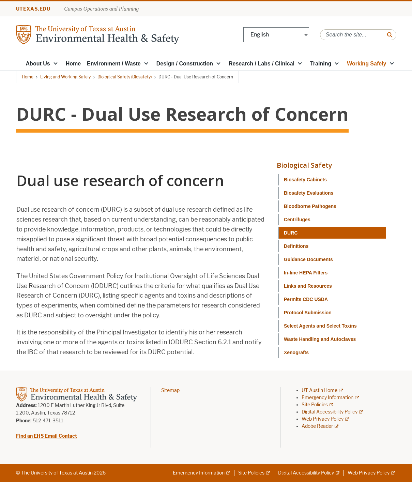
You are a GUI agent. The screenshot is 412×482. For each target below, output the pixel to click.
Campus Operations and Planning (101, 9)
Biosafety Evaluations (309, 193)
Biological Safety (304, 165)
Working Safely (366, 63)
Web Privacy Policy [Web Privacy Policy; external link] (323, 419)
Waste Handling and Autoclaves (320, 339)
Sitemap (170, 390)
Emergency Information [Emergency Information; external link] (327, 398)
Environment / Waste (114, 63)
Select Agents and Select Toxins (320, 326)
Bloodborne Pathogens (310, 206)
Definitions (296, 246)
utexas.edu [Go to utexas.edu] (33, 9)
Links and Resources (308, 286)
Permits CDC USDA (306, 299)
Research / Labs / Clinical (261, 63)
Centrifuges (297, 219)
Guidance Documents (308, 259)
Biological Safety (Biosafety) (124, 76)
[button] (55, 63)
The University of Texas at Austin (57, 473)
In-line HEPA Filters (305, 272)
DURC (290, 233)
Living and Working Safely (65, 76)
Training (320, 63)
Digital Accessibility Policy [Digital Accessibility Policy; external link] (329, 412)
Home (73, 63)
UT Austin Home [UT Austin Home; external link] (319, 390)
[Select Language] (276, 35)
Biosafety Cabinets (305, 179)
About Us (38, 63)
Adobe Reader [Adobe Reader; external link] (317, 426)
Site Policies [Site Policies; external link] (315, 405)
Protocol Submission (308, 312)
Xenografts (296, 352)
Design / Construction (184, 63)
